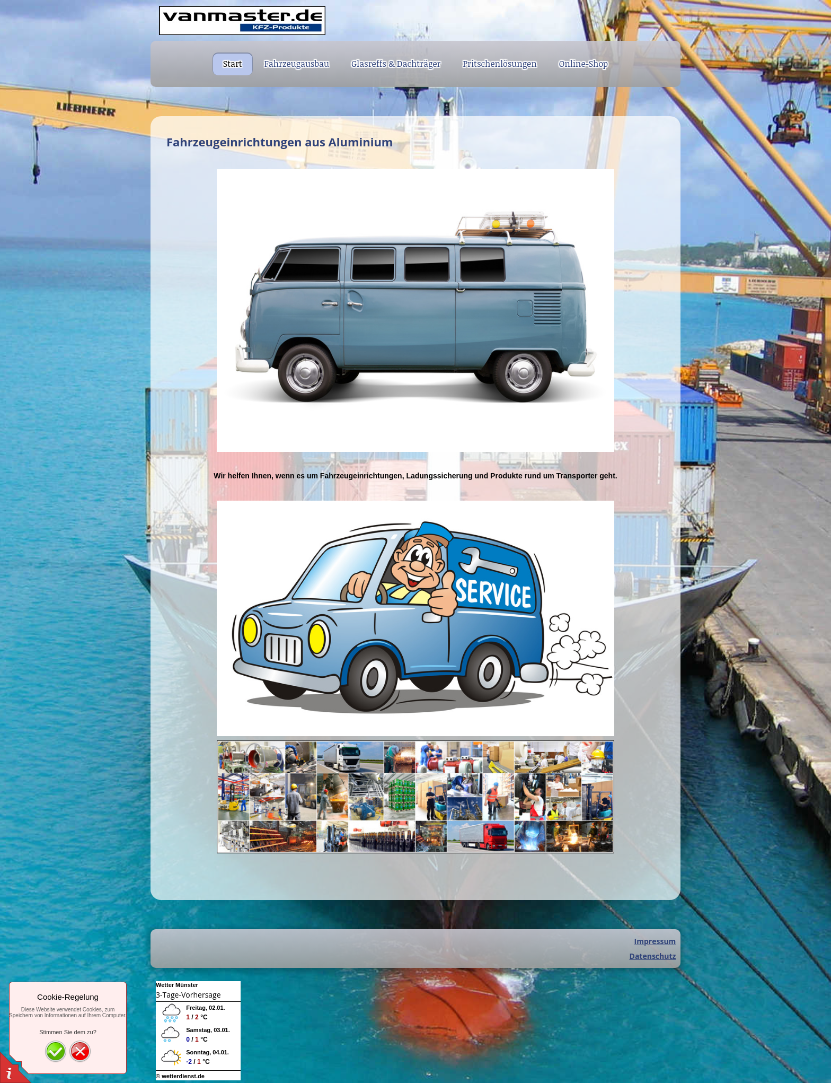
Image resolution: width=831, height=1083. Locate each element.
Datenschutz (653, 956)
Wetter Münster (177, 985)
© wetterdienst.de (180, 1076)
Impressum (655, 941)
